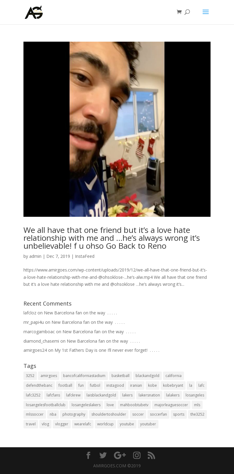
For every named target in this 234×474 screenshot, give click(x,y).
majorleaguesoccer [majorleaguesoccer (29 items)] (171, 404)
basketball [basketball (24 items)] (120, 375)
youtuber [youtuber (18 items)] (148, 424)
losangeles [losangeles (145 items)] (195, 395)
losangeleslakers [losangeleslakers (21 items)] (86, 404)
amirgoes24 (35, 350)
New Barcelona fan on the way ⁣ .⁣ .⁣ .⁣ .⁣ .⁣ (80, 313)
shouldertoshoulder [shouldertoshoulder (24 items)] (108, 414)
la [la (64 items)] (190, 385)
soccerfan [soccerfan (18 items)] (158, 414)
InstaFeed (84, 256)
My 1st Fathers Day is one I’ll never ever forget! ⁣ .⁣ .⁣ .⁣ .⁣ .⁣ (107, 350)
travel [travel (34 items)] (31, 424)
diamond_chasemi (41, 341)
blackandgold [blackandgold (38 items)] (147, 375)
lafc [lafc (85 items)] (201, 385)
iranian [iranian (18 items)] (136, 385)
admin (35, 256)
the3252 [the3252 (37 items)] (197, 414)
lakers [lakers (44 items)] (127, 395)
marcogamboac (39, 331)
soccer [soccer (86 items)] (138, 414)
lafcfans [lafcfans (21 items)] (53, 395)
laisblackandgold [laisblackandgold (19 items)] (101, 395)
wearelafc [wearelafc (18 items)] (82, 424)
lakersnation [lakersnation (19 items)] (149, 395)
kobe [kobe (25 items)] (152, 385)
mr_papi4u (33, 322)
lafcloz (29, 313)
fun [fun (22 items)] (81, 385)
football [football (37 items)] (65, 385)
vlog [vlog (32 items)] (45, 424)
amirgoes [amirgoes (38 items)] (49, 375)
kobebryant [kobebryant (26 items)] (173, 385)
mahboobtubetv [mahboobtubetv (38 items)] (134, 404)
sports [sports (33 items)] (178, 414)
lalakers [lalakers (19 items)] (172, 395)
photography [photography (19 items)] (73, 414)
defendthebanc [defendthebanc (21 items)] (39, 385)
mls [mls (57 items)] (197, 404)
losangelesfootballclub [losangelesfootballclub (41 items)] (46, 404)
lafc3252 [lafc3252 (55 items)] (33, 395)
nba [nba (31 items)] (53, 414)
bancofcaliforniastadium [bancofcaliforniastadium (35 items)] (84, 375)
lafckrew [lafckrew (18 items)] (73, 395)
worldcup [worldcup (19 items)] (105, 424)
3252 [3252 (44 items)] (30, 375)
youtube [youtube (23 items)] (127, 424)
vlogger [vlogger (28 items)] (61, 424)
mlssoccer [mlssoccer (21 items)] (35, 414)
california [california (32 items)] (173, 375)
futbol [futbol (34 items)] (95, 385)
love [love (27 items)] (110, 404)
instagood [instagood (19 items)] (115, 385)
